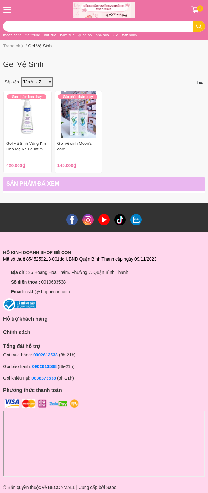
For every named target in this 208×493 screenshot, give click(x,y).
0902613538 (45, 354)
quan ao (85, 35)
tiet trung (32, 35)
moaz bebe (12, 35)
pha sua (102, 35)
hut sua (50, 35)
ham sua (67, 35)
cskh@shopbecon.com (47, 291)
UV (115, 35)
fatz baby (129, 35)
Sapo (111, 487)
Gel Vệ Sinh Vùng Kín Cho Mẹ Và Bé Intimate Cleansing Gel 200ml (27, 149)
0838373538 (43, 378)
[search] (199, 26)
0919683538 (53, 281)
